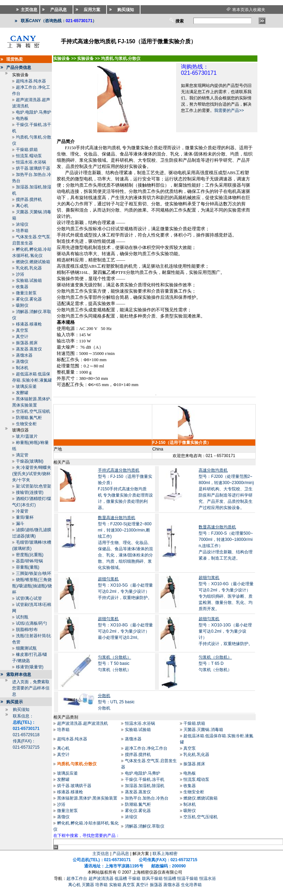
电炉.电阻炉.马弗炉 (34, 112)
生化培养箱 (191, 884)
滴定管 (22, 455)
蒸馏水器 (24, 355)
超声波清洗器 (101, 878)
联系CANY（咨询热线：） (59, 20)
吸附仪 (22, 305)
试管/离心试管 (29, 598)
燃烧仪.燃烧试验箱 (33, 261)
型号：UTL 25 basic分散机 (116, 702)
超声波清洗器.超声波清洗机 (82, 723)
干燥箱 (134, 878)
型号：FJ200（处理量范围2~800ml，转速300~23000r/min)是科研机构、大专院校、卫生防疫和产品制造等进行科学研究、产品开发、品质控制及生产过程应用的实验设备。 (226, 489)
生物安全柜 (26, 423)
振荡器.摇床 (27, 342)
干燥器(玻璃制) (30, 461)
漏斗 (20, 523)
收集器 (22, 286)
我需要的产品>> (229, 110)
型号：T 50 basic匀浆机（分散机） (114, 663)
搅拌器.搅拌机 (29, 199)
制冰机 (22, 367)
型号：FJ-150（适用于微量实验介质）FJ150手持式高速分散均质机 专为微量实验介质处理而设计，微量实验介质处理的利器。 (125, 489)
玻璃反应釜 (26, 386)
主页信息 (100, 853)
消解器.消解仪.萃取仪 (145, 826)
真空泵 (22, 330)
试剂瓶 (22, 617)
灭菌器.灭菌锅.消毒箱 (203, 729)
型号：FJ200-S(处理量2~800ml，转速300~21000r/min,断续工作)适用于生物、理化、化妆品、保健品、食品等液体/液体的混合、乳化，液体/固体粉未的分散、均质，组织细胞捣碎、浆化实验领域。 (125, 542)
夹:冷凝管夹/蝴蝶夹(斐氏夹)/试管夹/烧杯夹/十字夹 (31, 473)
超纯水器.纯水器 (31, 81)
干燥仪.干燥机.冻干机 (145, 779)
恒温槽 (170, 878)
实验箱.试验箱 (29, 280)
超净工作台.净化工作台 (146, 748)
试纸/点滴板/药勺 (31, 623)
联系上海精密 (165, 853)
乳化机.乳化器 (29, 268)
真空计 (22, 336)
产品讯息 (120, 853)
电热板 (22, 118)
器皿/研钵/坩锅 (29, 561)
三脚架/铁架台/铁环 (34, 573)
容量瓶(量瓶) (27, 567)
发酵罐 (22, 392)
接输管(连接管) (30, 492)
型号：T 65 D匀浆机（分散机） (215, 663)
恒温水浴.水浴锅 (31, 162)
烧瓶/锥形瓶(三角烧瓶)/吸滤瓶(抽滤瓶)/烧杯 (32, 586)
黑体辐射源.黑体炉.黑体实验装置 (87, 798)
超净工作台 (76, 878)
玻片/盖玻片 (27, 436)
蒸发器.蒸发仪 (29, 349)
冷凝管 (22, 511)
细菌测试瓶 (26, 648)
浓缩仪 (22, 224)
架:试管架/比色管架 (34, 486)
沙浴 (20, 274)
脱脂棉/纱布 (27, 629)
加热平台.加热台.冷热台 (147, 798)
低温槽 (121, 878)
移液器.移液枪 (29, 324)
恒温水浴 (207, 878)
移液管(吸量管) (30, 666)
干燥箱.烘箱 (27, 149)
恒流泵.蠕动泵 (29, 155)
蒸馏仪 (22, 361)
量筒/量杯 (25, 517)
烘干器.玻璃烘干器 (33, 168)
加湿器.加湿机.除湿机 (145, 785)
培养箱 (22, 230)
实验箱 (115, 884)
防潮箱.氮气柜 (29, 417)
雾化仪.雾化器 (29, 299)
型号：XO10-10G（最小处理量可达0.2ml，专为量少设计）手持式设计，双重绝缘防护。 (226, 631)
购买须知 (21, 709)
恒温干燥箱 (187, 878)
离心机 (22, 205)
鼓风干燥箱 (152, 878)
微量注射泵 (26, 293)
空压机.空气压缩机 (33, 411)
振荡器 (156, 884)
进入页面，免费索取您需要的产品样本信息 (30, 688)
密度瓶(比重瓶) (30, 554)
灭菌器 (88, 884)
